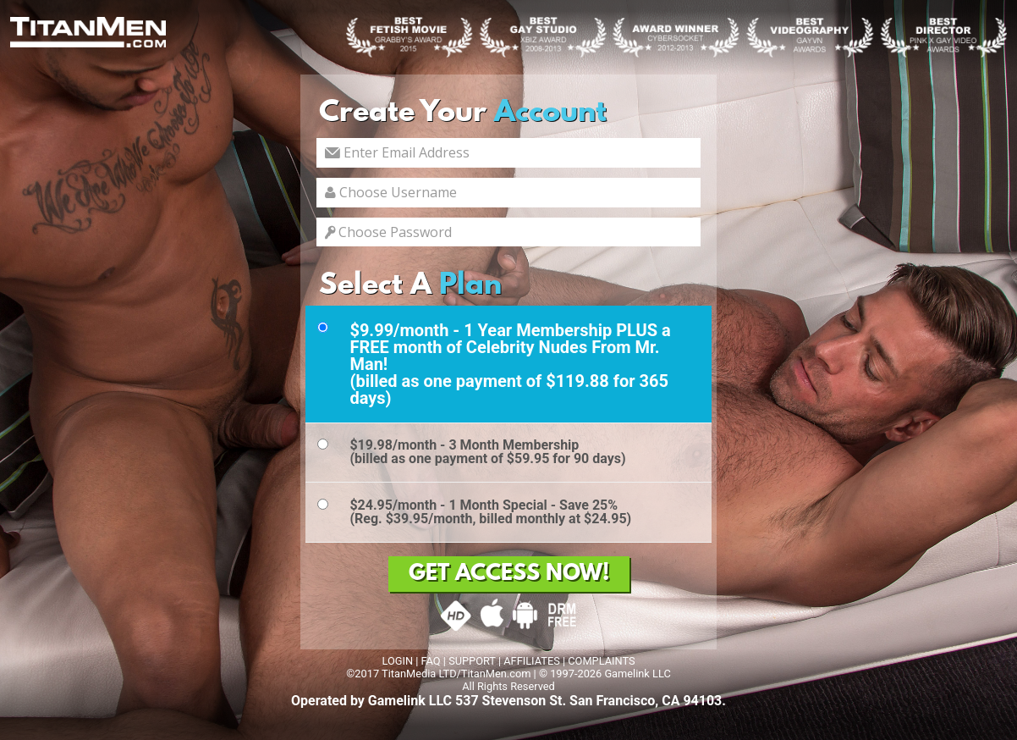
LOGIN (397, 660)
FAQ (431, 660)
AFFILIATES (531, 660)
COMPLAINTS (601, 660)
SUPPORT (472, 660)
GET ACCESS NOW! (509, 574)
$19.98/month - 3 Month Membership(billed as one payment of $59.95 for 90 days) (487, 452)
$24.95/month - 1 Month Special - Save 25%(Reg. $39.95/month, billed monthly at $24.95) (490, 512)
